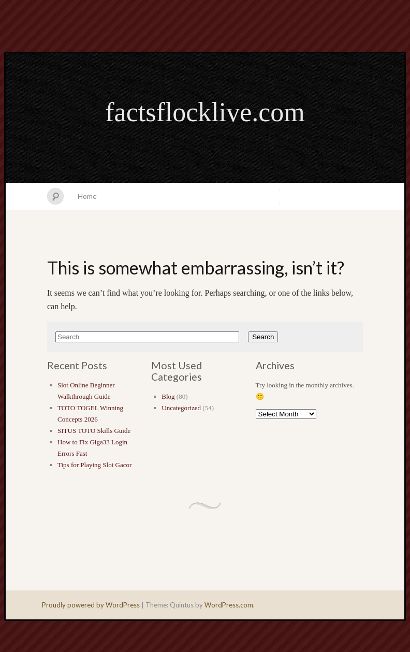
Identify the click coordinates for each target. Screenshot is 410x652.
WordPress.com (228, 605)
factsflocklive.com (205, 112)
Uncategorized (181, 408)
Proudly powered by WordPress (91, 605)
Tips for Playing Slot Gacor (94, 465)
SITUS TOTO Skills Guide (93, 430)
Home (87, 196)
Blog (168, 396)
